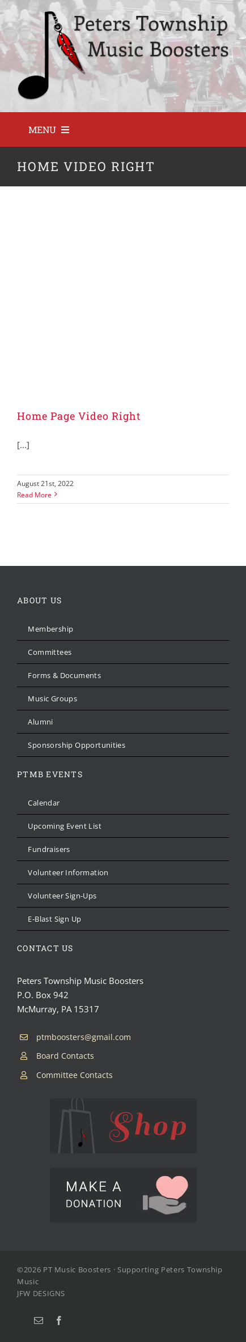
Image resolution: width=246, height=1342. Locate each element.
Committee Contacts (74, 1075)
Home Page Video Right (79, 416)
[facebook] (58, 1320)
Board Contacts (65, 1055)
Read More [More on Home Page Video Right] (34, 495)
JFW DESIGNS (41, 1293)
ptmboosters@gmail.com (83, 1037)
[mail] (38, 1320)
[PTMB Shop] (123, 1102)
